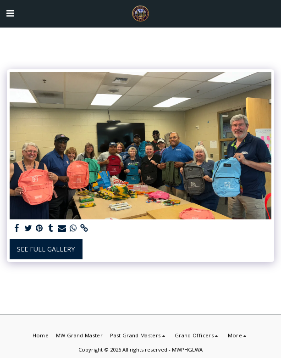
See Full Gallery (46, 249)
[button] (10, 13)
